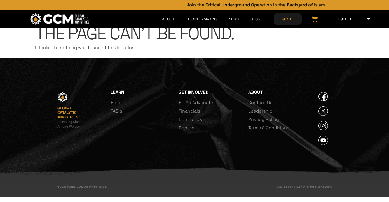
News (234, 19)
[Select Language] (351, 19)
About (168, 19)
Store (256, 19)
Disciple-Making (201, 19)
